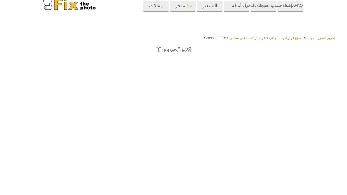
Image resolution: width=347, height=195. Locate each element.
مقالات (156, 15)
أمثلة (237, 15)
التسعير (209, 15)
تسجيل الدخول (255, 5)
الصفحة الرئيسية (290, 17)
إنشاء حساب (281, 5)
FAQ (299, 5)
